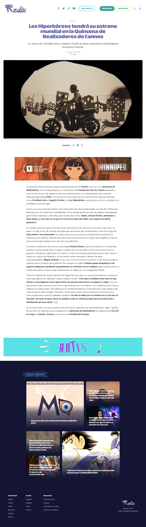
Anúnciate (107, 8)
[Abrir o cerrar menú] (140, 8)
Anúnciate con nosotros (51, 506)
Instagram (29, 499)
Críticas (10, 503)
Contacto (46, 503)
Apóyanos (123, 8)
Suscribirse (86, 8)
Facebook (29, 503)
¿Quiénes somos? (49, 499)
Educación (11, 510)
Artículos (11, 513)
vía (55, 302)
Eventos (10, 517)
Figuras (10, 506)
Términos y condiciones (51, 510)
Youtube (28, 510)
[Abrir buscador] (135, 9)
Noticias (10, 499)
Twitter (28, 506)
